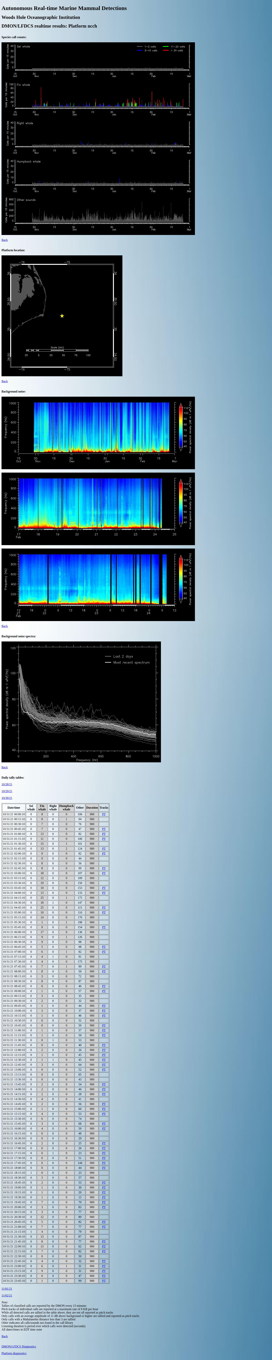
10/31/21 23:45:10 (14, 1280)
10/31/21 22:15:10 (14, 1251)
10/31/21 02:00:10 (14, 853)
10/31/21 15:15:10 (14, 1113)
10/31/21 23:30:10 (14, 1275)
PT (104, 814)
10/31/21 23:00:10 (14, 1266)
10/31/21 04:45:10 (14, 907)
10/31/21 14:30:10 (14, 1099)
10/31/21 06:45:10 (14, 946)
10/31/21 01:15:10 (14, 838)
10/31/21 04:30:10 (14, 902)
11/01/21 (7, 1288)
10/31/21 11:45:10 (14, 1045)
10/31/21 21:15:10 (14, 1231)
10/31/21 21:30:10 (14, 1236)
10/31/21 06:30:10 (14, 942)
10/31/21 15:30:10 (14, 1118)
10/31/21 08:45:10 (14, 986)
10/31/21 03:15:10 (14, 878)
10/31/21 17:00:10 (14, 1148)
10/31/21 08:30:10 (14, 981)
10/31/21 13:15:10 (14, 1074)
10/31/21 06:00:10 (14, 932)
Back (5, 240)
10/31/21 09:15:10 (14, 996)
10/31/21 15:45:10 (14, 1123)
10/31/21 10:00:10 (14, 1010)
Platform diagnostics (14, 1353)
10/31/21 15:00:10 (14, 1108)
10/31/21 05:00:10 (14, 912)
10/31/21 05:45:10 (14, 927)
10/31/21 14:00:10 (14, 1089)
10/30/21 (7, 798)
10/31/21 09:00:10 (14, 991)
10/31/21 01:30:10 (14, 843)
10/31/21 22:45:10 (14, 1261)
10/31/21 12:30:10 (14, 1059)
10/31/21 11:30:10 (14, 1040)
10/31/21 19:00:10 (14, 1187)
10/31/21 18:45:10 (14, 1182)
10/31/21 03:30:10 (14, 883)
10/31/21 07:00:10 (14, 951)
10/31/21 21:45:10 (14, 1241)
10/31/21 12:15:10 (14, 1054)
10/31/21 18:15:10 (14, 1172)
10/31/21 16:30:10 (14, 1138)
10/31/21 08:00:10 (14, 971)
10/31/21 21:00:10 (14, 1226)
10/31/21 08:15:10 (14, 976)
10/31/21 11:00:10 (14, 1030)
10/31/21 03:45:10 (14, 887)
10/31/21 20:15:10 (14, 1212)
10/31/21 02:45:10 (14, 868)
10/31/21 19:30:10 (14, 1197)
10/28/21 (7, 784)
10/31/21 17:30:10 (14, 1158)
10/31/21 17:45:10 (14, 1162)
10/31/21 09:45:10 (14, 1005)
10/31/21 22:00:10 (14, 1246)
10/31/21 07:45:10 (14, 966)
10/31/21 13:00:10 (14, 1069)
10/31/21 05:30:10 (14, 922)
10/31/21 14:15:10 (14, 1094)
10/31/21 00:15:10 (14, 819)
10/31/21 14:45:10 (14, 1104)
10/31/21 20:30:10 (14, 1217)
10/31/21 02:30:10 (14, 863)
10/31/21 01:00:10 (14, 833)
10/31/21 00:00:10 (14, 814)
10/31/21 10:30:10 (14, 1020)
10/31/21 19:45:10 (14, 1202)
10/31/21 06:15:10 (14, 937)
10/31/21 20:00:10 (14, 1207)
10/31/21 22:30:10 (14, 1256)
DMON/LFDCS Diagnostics (19, 1346)
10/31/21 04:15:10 (14, 897)
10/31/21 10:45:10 (14, 1025)
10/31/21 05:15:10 (14, 917)
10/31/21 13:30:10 (14, 1079)
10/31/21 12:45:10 (14, 1064)
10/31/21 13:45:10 (14, 1084)
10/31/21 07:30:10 (14, 961)
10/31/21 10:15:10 (14, 1015)
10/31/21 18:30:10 (14, 1177)
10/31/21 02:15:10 (14, 858)
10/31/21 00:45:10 (14, 829)
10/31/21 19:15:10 (14, 1192)
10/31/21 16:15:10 (14, 1133)
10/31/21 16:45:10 (14, 1143)
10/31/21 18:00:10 (14, 1167)
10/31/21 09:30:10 (14, 1000)
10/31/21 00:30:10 (14, 824)
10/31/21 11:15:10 (14, 1035)
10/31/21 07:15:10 (14, 956)
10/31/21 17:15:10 (14, 1153)
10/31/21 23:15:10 (14, 1271)
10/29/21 (7, 791)
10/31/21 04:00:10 (14, 892)
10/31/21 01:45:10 (14, 848)
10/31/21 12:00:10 (14, 1050)
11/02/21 (7, 1295)
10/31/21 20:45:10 (14, 1221)
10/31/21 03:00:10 (14, 873)
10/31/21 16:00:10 (14, 1128)
